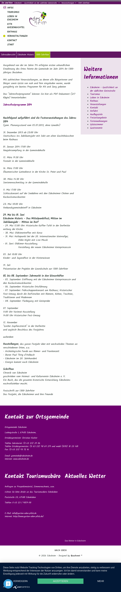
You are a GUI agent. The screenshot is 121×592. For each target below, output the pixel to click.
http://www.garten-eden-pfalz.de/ (28, 516)
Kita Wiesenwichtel (16, 25)
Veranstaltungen (67, 2)
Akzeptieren (60, 581)
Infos (10, 8)
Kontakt (12, 40)
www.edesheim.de (21, 459)
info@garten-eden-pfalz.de (24, 513)
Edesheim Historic (25, 54)
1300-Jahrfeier (42, 54)
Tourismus (13, 12)
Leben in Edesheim (12, 18)
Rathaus (12, 32)
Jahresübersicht (8, 54)
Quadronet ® (76, 555)
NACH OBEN (60, 550)
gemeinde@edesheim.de (22, 456)
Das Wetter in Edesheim (75, 540)
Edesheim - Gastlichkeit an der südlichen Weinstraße (35, 2)
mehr (100, 581)
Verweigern (20, 581)
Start (10, 45)
